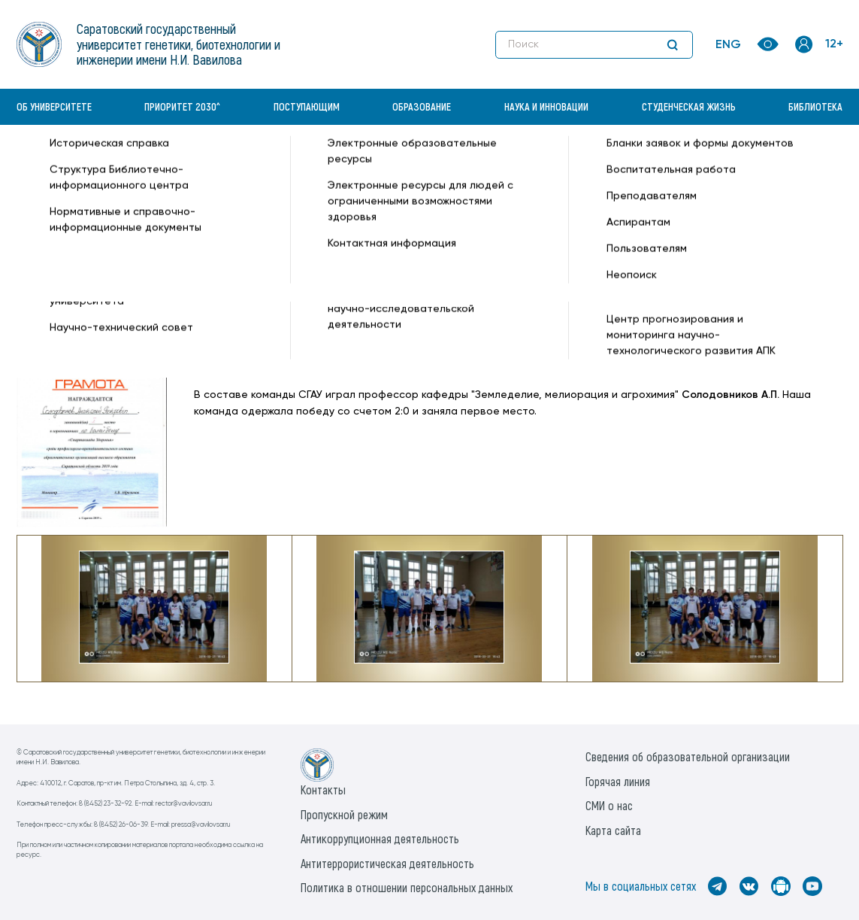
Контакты (323, 789)
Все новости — (631, 162)
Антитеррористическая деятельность (387, 863)
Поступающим (307, 106)
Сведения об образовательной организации (687, 756)
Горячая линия (617, 781)
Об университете (54, 106)
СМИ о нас (609, 805)
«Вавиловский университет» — (95, 162)
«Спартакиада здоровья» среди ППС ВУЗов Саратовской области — (411, 162)
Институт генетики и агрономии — (105, 178)
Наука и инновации (546, 106)
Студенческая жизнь (689, 106)
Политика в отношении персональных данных (407, 887)
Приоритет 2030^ (182, 106)
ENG (728, 45)
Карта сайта (613, 830)
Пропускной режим (344, 814)
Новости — (203, 162)
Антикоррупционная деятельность (380, 838)
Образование (421, 106)
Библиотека (815, 106)
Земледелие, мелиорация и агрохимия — (300, 178)
